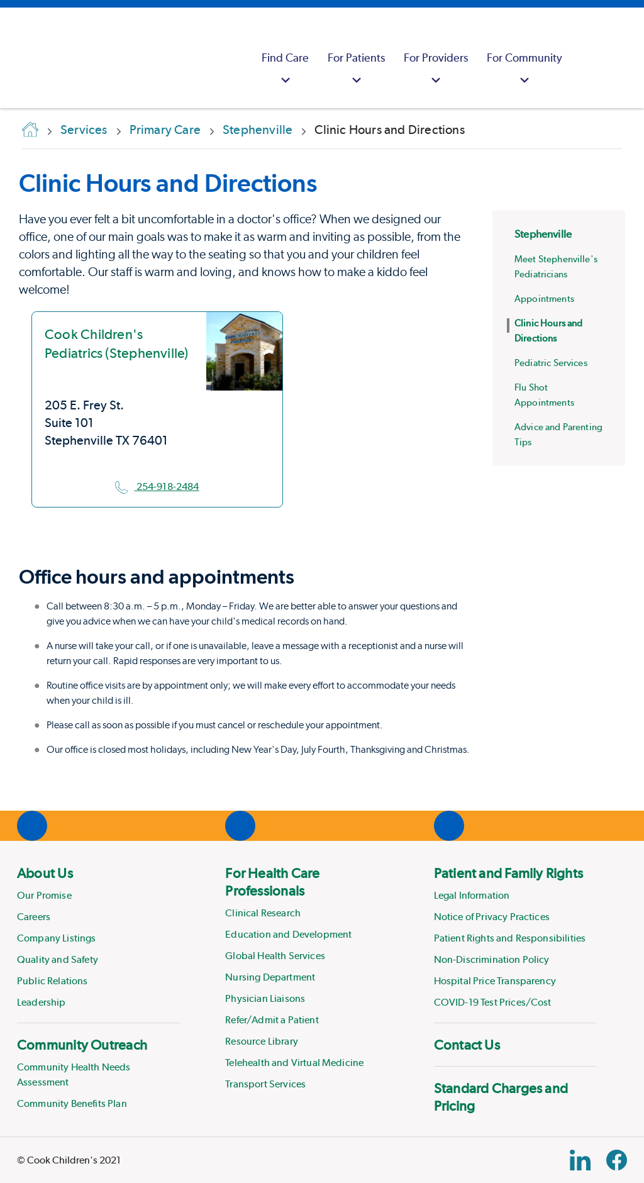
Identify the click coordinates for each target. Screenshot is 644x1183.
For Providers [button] (436, 70)
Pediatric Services (550, 363)
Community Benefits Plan (72, 1103)
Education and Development (288, 934)
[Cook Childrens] (15, 58)
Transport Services (265, 1084)
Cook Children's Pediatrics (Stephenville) (117, 343)
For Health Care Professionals (272, 882)
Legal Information (472, 895)
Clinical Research (263, 913)
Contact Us (467, 1044)
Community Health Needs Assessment (74, 1074)
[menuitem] (285, 58)
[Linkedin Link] (580, 1160)
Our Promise (44, 895)
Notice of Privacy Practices (492, 917)
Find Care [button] (285, 70)
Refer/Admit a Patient (271, 1020)
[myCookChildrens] (587, 58)
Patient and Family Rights (509, 873)
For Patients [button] (356, 70)
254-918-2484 (157, 486)
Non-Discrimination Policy (492, 959)
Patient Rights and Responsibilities (510, 938)
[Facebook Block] (616, 1160)
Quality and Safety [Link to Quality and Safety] (57, 959)
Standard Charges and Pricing (501, 1097)
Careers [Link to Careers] (33, 917)
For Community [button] (524, 70)
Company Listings (56, 938)
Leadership (41, 1002)
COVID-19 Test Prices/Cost (493, 1002)
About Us (45, 873)
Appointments (544, 298)
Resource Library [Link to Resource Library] (261, 1041)
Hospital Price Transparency (495, 981)
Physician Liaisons (265, 998)
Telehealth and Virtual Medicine (294, 1063)
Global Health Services (275, 956)
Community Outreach (82, 1044)
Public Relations (52, 981)
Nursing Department (270, 977)
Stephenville (543, 234)
